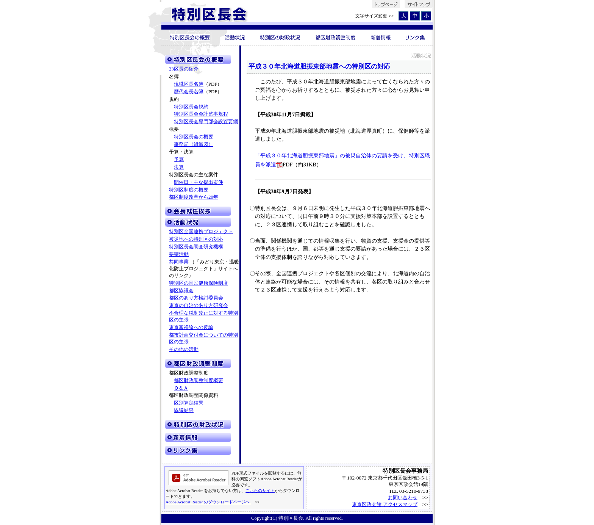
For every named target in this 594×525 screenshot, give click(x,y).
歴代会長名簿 (188, 91)
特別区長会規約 (191, 107)
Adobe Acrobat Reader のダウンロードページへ (208, 502)
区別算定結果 (188, 403)
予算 (179, 159)
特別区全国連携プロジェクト (201, 231)
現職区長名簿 (188, 84)
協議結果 (184, 410)
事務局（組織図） (193, 144)
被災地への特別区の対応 (196, 239)
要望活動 (179, 254)
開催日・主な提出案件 (198, 182)
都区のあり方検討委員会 (196, 298)
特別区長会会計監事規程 (201, 114)
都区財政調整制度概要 (198, 380)
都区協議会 (181, 290)
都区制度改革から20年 (193, 197)
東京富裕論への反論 (191, 327)
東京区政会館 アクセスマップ (384, 504)
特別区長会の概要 (193, 136)
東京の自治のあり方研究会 (198, 305)
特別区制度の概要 (188, 190)
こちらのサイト (260, 490)
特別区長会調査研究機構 (196, 246)
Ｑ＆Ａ (181, 388)
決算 (179, 167)
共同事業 (179, 262)
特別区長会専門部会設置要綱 (206, 121)
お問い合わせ (402, 497)
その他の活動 (184, 349)
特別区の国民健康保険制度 (198, 283)
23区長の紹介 (184, 69)
